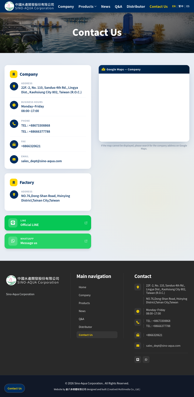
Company (66, 6)
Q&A (118, 6)
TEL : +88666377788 (35, 131)
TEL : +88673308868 (35, 125)
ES (187, 6)
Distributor (136, 6)
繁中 (180, 6)
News (105, 6)
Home (82, 287)
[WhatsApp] (146, 359)
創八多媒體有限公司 (76, 389)
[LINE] (137, 359)
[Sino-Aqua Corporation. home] (30, 6)
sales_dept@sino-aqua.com (41, 161)
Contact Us (159, 6)
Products (84, 303)
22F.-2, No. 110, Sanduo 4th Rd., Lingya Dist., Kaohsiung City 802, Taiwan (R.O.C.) (51, 89)
